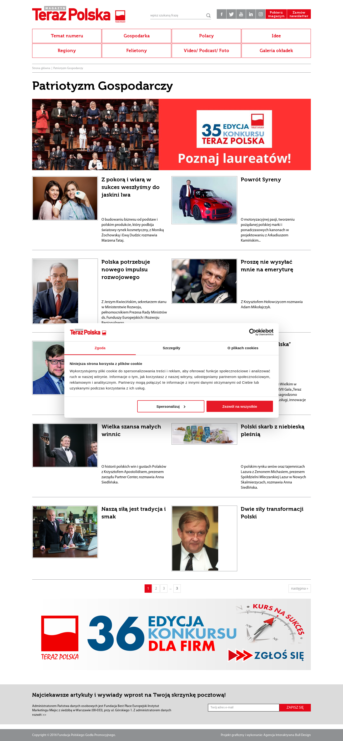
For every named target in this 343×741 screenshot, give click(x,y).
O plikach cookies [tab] (242, 348)
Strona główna (41, 68)
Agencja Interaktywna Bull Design (287, 735)
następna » (299, 589)
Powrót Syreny (261, 179)
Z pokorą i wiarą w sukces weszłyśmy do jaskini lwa (130, 187)
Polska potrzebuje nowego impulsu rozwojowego (125, 269)
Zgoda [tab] (100, 348)
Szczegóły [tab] (171, 348)
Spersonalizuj (171, 406)
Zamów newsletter (298, 14)
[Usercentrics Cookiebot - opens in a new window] (252, 332)
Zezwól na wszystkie (239, 406)
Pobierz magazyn (276, 14)
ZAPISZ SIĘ (295, 708)
